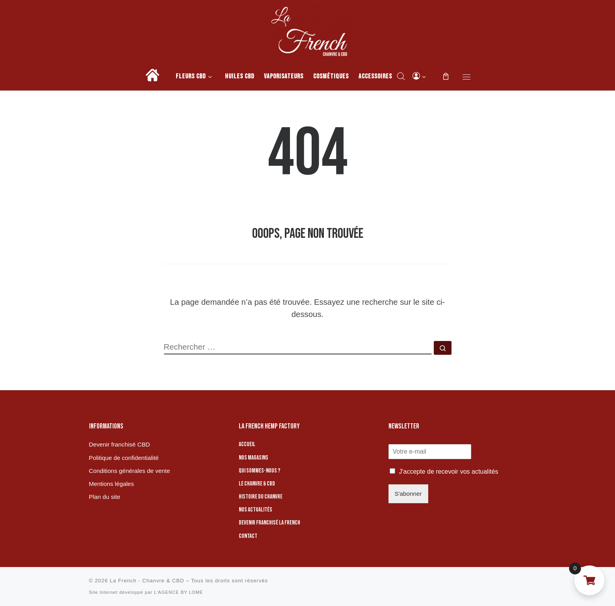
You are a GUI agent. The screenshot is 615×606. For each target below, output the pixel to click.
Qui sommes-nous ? (260, 470)
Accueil (247, 444)
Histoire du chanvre (260, 496)
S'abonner (408, 493)
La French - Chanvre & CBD (147, 581)
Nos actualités (255, 509)
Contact (248, 536)
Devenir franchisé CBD (119, 444)
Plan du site (105, 496)
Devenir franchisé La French (269, 522)
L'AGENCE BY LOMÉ (178, 592)
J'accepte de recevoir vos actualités (448, 471)
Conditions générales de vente (129, 470)
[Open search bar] (401, 76)
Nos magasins (253, 457)
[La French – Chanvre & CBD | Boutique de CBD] (307, 30)
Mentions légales (111, 483)
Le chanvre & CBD (257, 483)
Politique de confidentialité (124, 457)
